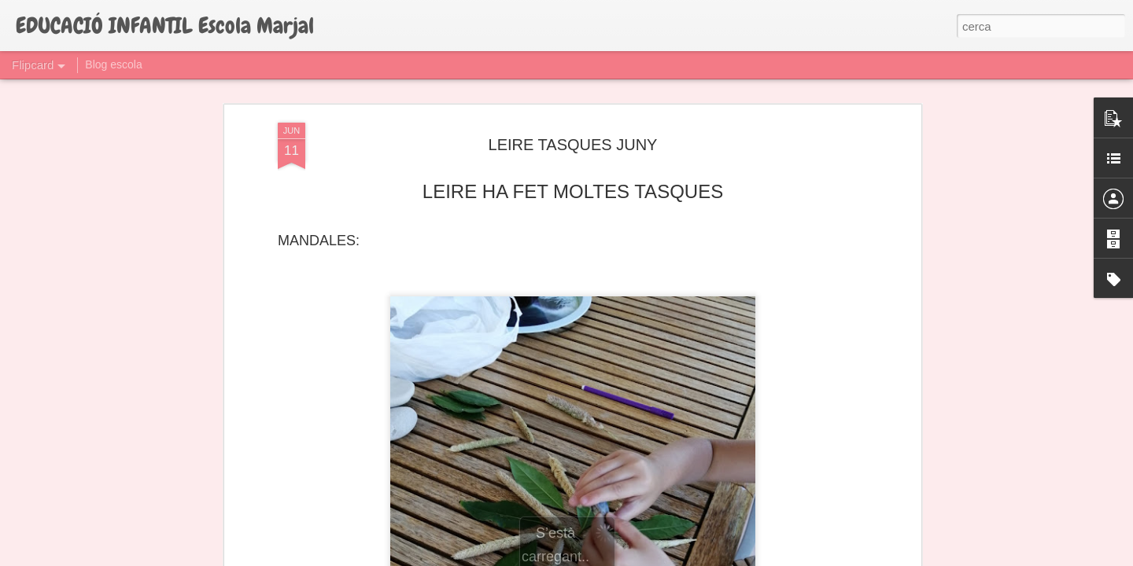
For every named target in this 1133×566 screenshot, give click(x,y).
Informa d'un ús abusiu (700, 557)
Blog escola (113, 64)
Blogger (636, 557)
